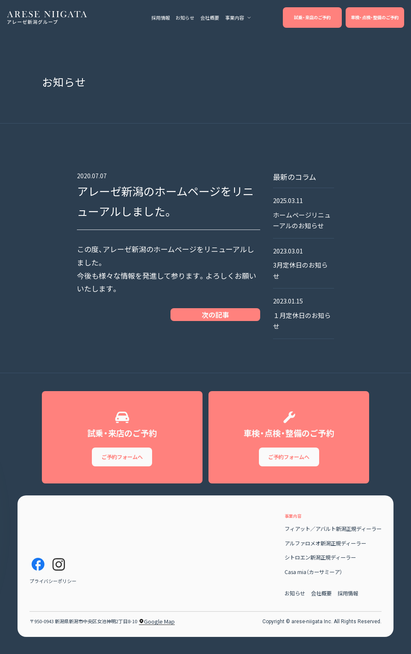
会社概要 (321, 598)
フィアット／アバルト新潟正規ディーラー (333, 534)
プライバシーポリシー (52, 586)
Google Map (157, 627)
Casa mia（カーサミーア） (313, 577)
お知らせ (295, 598)
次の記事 (215, 314)
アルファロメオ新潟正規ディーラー (325, 548)
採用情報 (348, 598)
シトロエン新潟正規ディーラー (320, 563)
